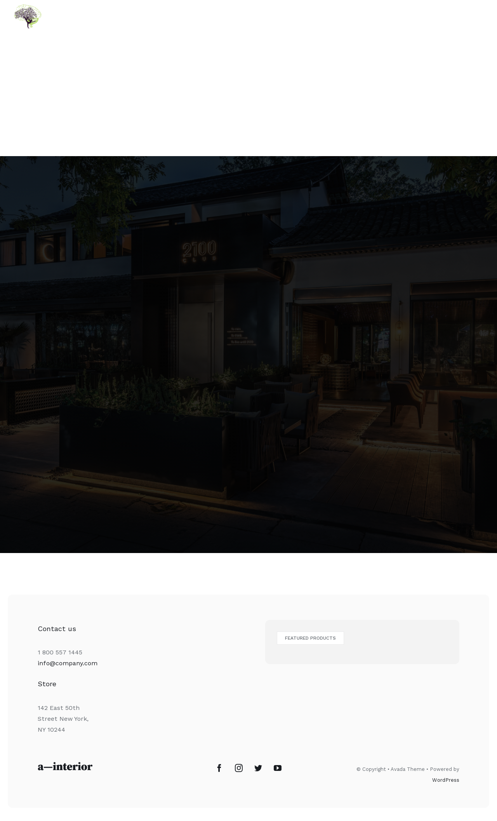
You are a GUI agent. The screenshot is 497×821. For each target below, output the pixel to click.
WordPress (445, 780)
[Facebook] (219, 768)
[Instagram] (238, 768)
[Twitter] (258, 768)
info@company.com (67, 663)
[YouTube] (277, 768)
